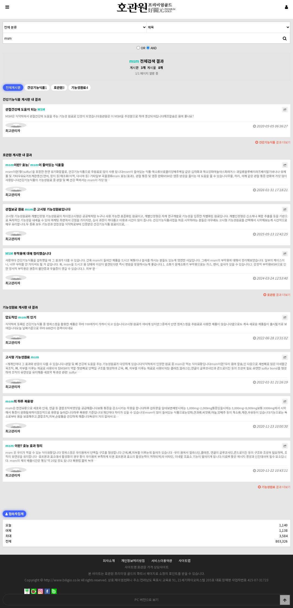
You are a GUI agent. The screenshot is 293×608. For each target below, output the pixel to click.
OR (143, 48)
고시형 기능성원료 (22, 357)
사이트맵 (184, 560)
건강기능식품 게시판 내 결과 (22, 99)
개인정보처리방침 (133, 560)
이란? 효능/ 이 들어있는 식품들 (34, 164)
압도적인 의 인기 (20, 317)
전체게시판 (13, 87)
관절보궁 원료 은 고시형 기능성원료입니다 (37, 209)
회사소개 (109, 560)
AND (154, 48)
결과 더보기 (272, 142)
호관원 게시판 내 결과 (17, 154)
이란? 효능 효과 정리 (23, 445)
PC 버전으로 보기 (146, 599)
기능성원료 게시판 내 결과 (20, 307)
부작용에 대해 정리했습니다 (28, 253)
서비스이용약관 (161, 560)
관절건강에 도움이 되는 (25, 109)
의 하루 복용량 (19, 401)
